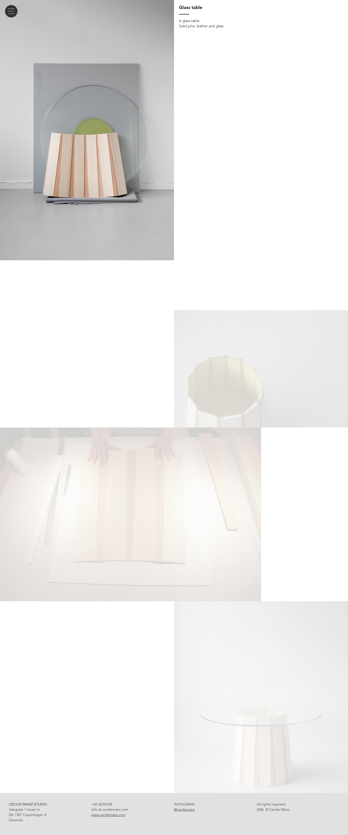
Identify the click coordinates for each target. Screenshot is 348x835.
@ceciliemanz (184, 810)
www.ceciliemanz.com (108, 815)
